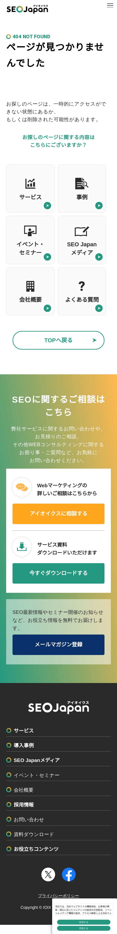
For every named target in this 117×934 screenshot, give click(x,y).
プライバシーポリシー (58, 895)
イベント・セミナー (37, 775)
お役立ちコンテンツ (36, 849)
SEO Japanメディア (37, 760)
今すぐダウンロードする (58, 573)
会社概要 (23, 790)
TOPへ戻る (58, 340)
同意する (83, 928)
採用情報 (24, 805)
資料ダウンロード (34, 834)
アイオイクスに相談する (58, 514)
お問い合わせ (29, 819)
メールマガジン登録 (58, 644)
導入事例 (24, 745)
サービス (24, 731)
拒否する (83, 922)
